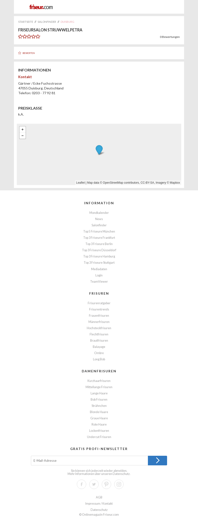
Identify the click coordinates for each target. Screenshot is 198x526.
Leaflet (80, 182)
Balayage (99, 347)
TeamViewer (99, 281)
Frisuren (99, 293)
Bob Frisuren (99, 399)
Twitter (94, 484)
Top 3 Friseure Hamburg (99, 256)
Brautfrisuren (99, 340)
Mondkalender (99, 213)
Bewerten (29, 53)
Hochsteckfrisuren (99, 328)
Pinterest (106, 484)
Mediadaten (99, 269)
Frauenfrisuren (99, 315)
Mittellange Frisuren (99, 387)
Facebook (81, 484)
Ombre (99, 353)
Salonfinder (99, 225)
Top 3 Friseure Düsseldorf (99, 250)
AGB (99, 497)
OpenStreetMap (113, 182)
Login (99, 275)
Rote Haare (99, 424)
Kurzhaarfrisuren (99, 381)
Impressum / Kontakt (99, 503)
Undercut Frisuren (99, 437)
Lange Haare (99, 393)
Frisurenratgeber (99, 303)
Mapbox (175, 182)
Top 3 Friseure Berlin (99, 244)
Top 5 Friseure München (99, 231)
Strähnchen (99, 406)
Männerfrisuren (99, 322)
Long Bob (99, 359)
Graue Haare (99, 418)
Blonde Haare (99, 412)
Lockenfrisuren (99, 430)
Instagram (119, 484)
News (99, 219)
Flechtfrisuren (99, 334)
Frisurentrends (99, 309)
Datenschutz (121, 474)
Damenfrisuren (99, 371)
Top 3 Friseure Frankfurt (99, 238)
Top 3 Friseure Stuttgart (99, 262)
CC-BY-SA (147, 182)
